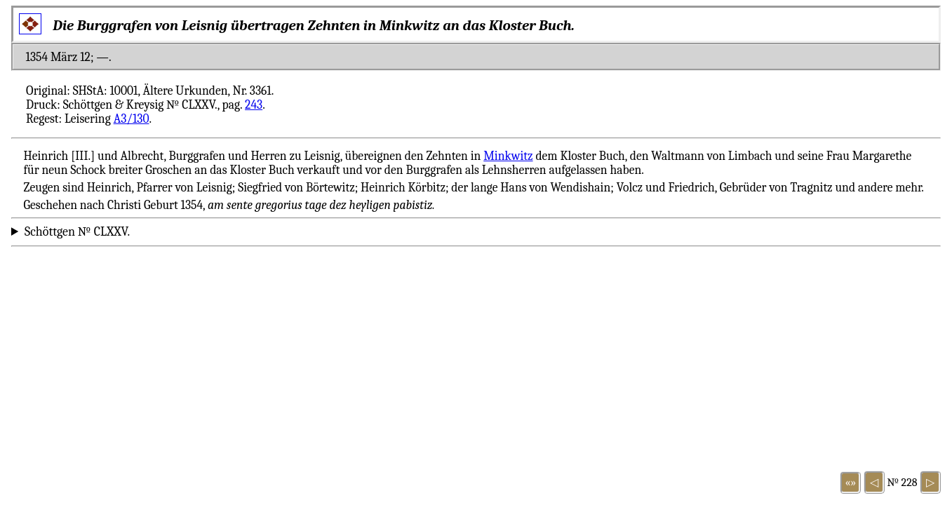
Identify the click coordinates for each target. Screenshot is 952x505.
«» (851, 482)
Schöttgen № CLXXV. (77, 231)
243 (253, 104)
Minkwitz (507, 156)
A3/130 (131, 119)
